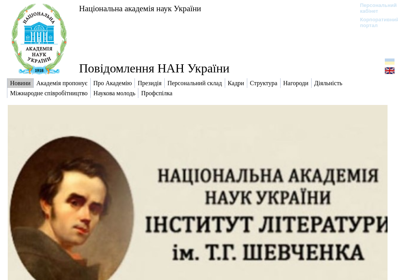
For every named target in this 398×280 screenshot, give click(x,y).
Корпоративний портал (374, 22)
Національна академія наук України (140, 8)
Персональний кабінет (374, 8)
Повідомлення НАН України (154, 68)
